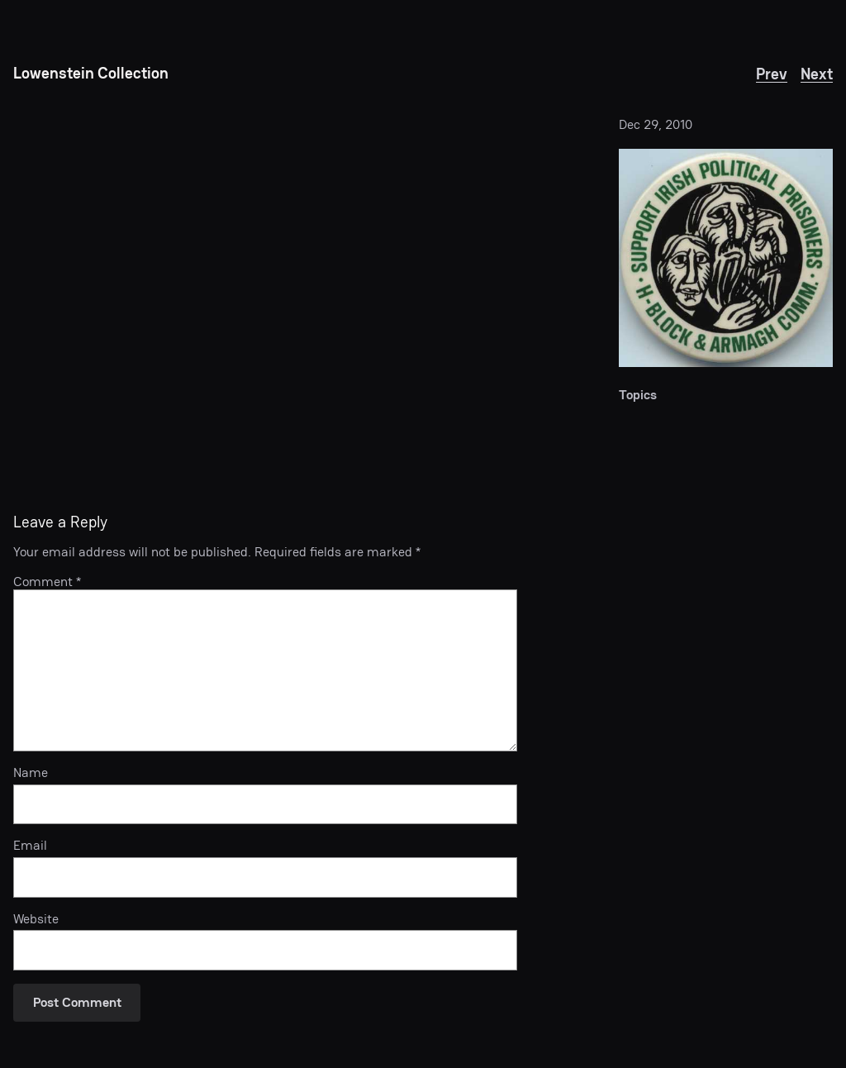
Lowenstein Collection (91, 73)
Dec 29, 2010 (655, 124)
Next (817, 74)
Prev (771, 74)
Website (36, 919)
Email (30, 845)
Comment (47, 581)
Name (30, 773)
